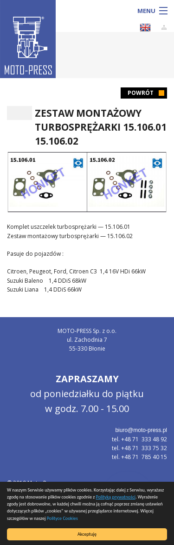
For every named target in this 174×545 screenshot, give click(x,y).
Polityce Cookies (62, 518)
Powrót (141, 93)
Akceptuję (87, 534)
